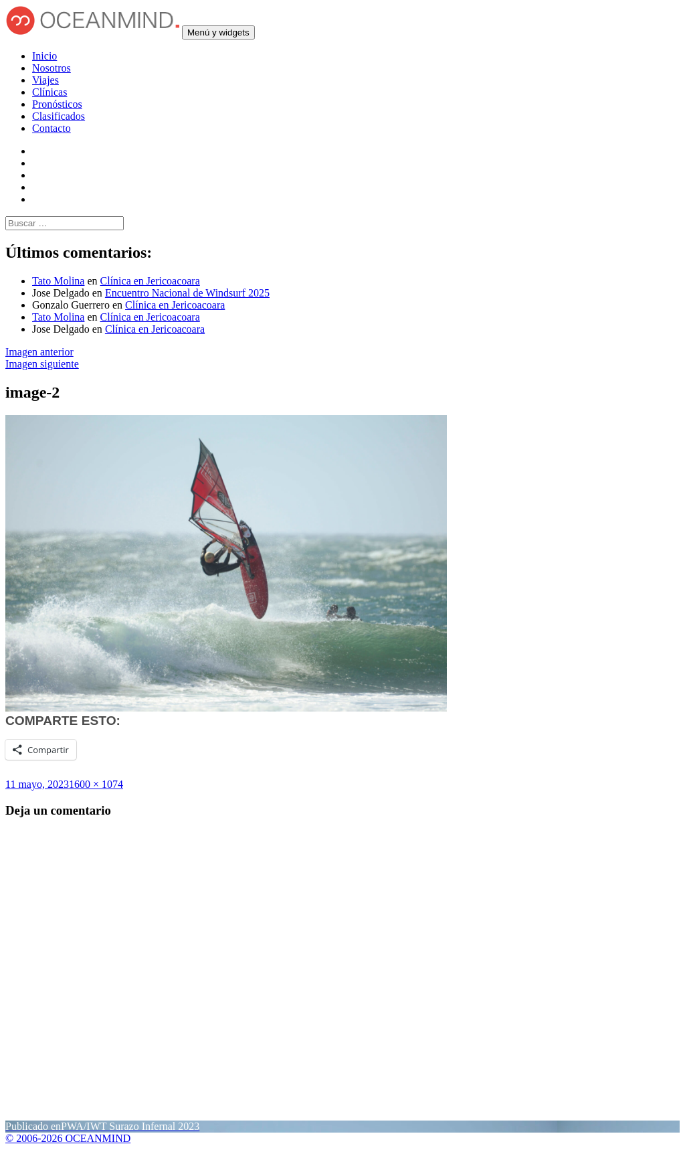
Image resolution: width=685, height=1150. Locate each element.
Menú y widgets (218, 32)
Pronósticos (57, 104)
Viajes (45, 80)
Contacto (51, 128)
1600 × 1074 (96, 784)
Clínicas (49, 92)
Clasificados (58, 116)
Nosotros (51, 68)
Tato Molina (58, 280)
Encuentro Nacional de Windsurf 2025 (187, 293)
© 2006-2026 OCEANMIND (67, 1138)
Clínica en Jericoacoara (150, 280)
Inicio (44, 56)
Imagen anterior (39, 351)
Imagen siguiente (42, 363)
